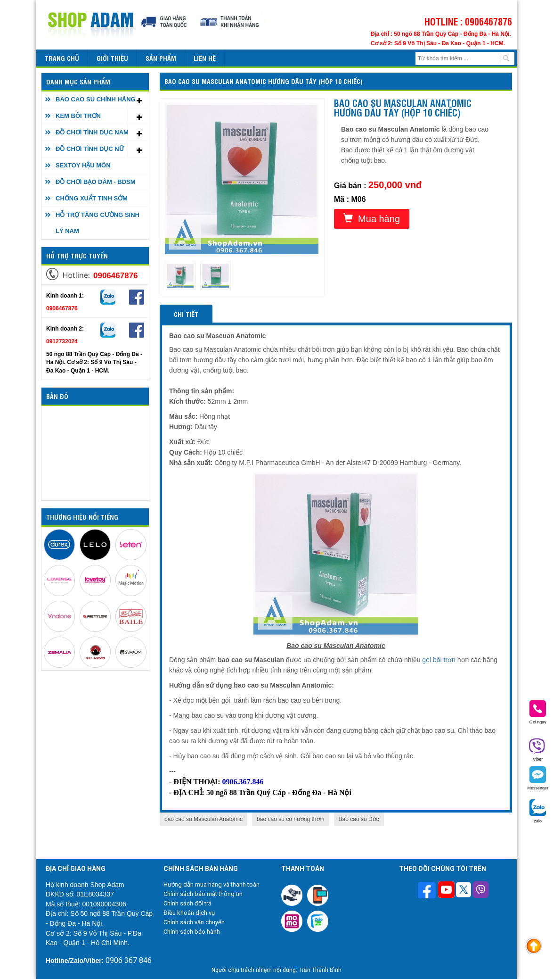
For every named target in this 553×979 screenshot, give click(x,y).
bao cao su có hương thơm (290, 819)
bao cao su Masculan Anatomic (203, 819)
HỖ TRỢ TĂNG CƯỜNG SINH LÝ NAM (97, 222)
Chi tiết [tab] (186, 313)
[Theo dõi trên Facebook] (428, 891)
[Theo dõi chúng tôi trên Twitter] (463, 891)
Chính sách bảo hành (191, 931)
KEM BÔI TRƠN (78, 115)
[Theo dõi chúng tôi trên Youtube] (446, 890)
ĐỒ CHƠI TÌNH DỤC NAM (92, 132)
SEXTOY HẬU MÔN (83, 165)
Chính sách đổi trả (187, 903)
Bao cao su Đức (359, 819)
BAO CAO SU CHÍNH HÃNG (96, 99)
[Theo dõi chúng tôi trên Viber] (480, 890)
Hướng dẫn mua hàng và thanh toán (211, 884)
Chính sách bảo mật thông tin (203, 893)
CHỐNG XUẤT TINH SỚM (92, 198)
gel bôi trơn (438, 660)
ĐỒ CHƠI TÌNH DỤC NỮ (90, 148)
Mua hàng (371, 218)
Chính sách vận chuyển (194, 922)
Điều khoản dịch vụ (189, 912)
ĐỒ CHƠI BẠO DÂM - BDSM (96, 181)
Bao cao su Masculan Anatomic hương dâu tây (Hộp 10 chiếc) (263, 80)
